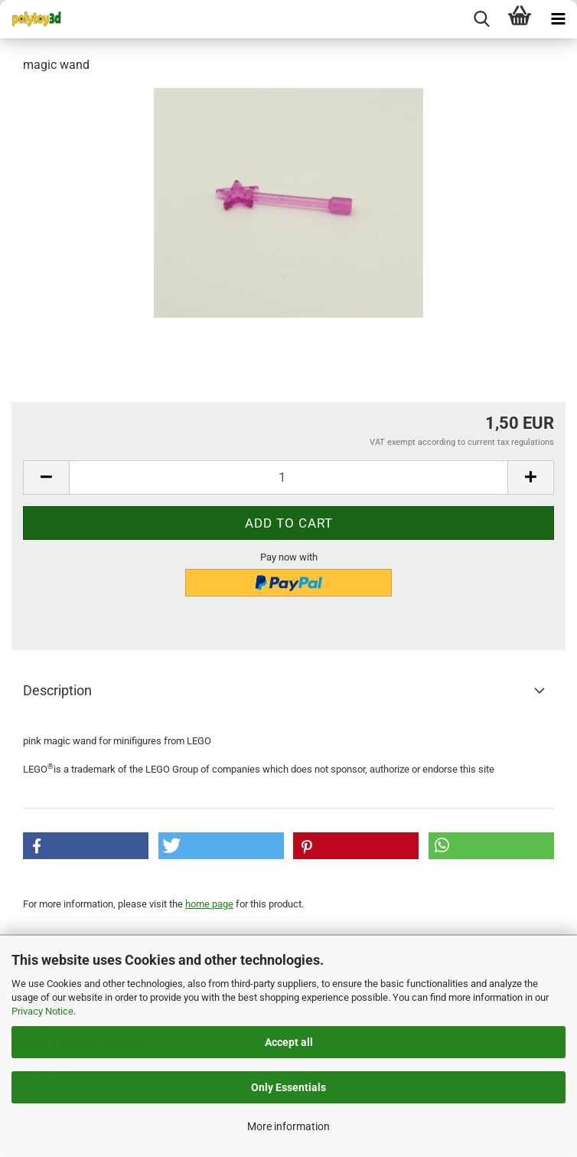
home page (209, 904)
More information (288, 1126)
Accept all (289, 1042)
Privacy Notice (42, 1011)
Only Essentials (288, 1087)
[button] (85, 845)
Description (57, 690)
